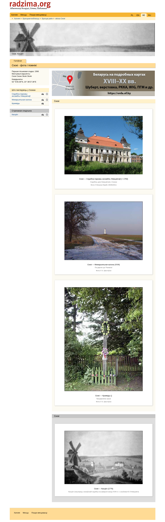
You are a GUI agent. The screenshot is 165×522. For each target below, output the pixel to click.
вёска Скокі (60, 18)
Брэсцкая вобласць (31, 18)
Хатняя (17, 18)
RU (149, 15)
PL (132, 15)
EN (138, 15)
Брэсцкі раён (47, 18)
